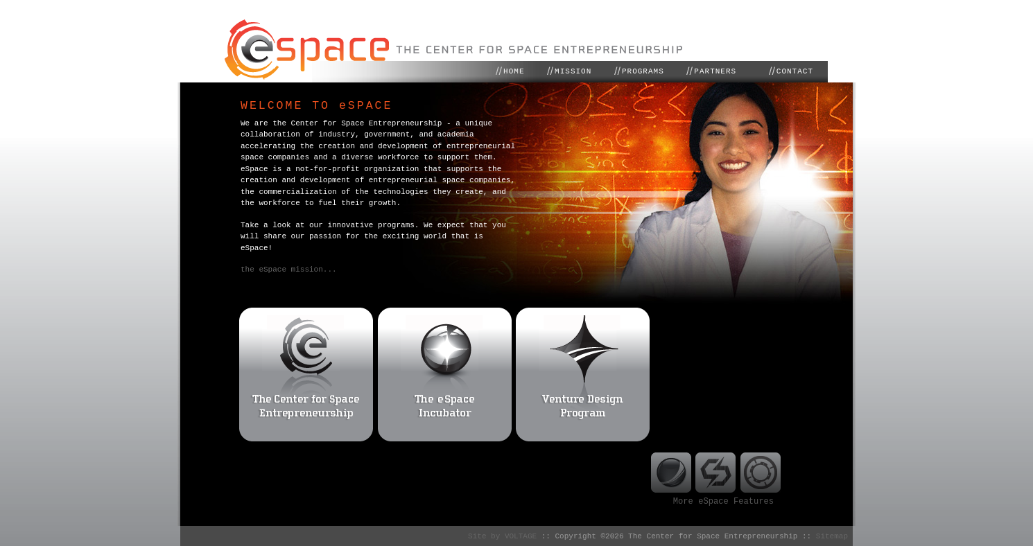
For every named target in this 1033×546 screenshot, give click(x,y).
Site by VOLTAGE (504, 534)
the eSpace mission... (289, 269)
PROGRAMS (643, 71)
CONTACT (794, 71)
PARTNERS (715, 71)
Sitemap (832, 534)
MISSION (573, 71)
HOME (513, 71)
